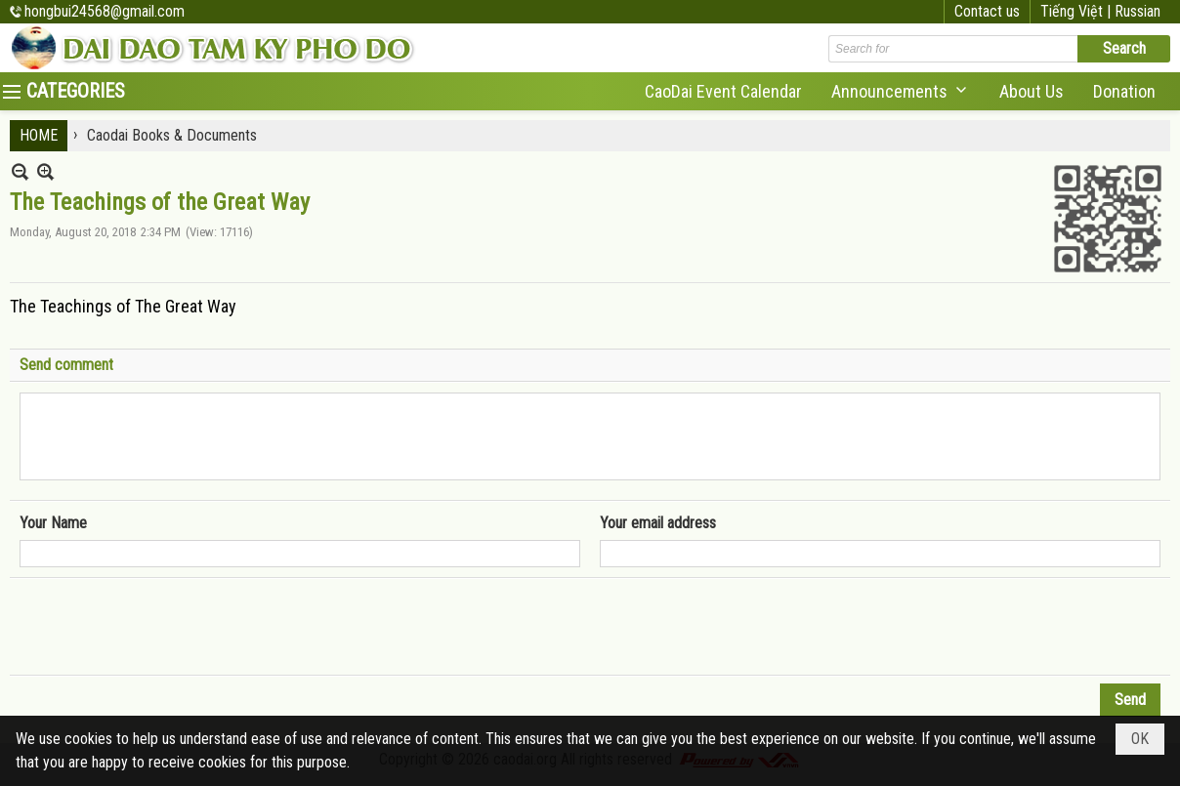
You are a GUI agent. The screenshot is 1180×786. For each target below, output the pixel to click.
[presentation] (168, 627)
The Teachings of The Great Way (123, 306)
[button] (901, 91)
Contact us (987, 11)
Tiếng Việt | (1077, 11)
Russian (1137, 11)
